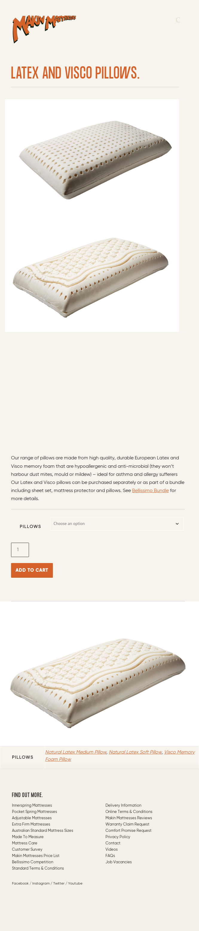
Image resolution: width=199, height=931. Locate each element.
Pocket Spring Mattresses (34, 812)
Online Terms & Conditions (128, 812)
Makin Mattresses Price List (35, 856)
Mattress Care (24, 843)
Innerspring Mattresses (32, 806)
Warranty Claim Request (127, 824)
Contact (112, 843)
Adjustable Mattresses (32, 818)
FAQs (110, 856)
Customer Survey (27, 850)
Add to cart (32, 570)
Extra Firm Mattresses (31, 824)
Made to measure (28, 837)
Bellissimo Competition (32, 862)
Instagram (41, 883)
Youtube (75, 883)
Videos (111, 850)
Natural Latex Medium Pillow (75, 752)
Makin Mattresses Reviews (128, 818)
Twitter (59, 883)
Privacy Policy (117, 837)
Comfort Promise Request (128, 831)
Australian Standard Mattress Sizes (42, 831)
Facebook (20, 883)
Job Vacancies (118, 862)
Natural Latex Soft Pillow (135, 752)
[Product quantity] (20, 550)
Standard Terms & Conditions (38, 868)
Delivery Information (123, 806)
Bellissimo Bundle (150, 490)
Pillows (30, 527)
